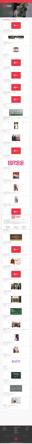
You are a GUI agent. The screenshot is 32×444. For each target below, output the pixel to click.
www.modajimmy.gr (6, 383)
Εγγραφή (30, 1)
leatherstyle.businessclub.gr (7, 332)
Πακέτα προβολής (12, 1)
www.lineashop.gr (6, 294)
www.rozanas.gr (6, 408)
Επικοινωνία (19, 1)
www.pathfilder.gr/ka (6, 107)
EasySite (16, 1)
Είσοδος (26, 1)
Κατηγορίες (15, 428)
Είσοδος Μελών (4, 428)
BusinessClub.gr (6, 1)
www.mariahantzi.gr (6, 57)
